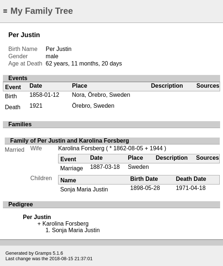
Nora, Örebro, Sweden (101, 95)
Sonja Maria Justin (84, 189)
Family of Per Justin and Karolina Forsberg (69, 141)
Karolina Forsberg (81, 148)
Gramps (43, 253)
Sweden (138, 167)
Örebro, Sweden (93, 106)
